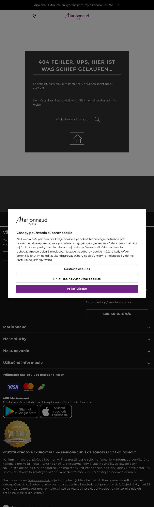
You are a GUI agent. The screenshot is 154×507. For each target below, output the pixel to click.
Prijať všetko (77, 289)
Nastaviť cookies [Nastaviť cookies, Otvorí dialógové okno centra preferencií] (77, 269)
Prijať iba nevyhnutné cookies (77, 279)
